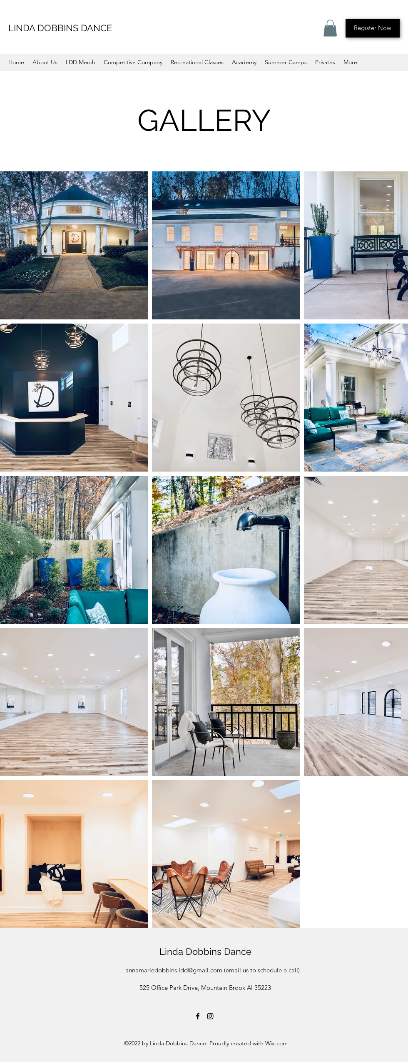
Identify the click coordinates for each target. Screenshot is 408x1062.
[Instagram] (210, 1016)
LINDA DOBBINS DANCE (60, 28)
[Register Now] (373, 28)
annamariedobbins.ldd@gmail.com (173, 970)
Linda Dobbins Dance (205, 951)
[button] (330, 28)
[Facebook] (198, 1016)
